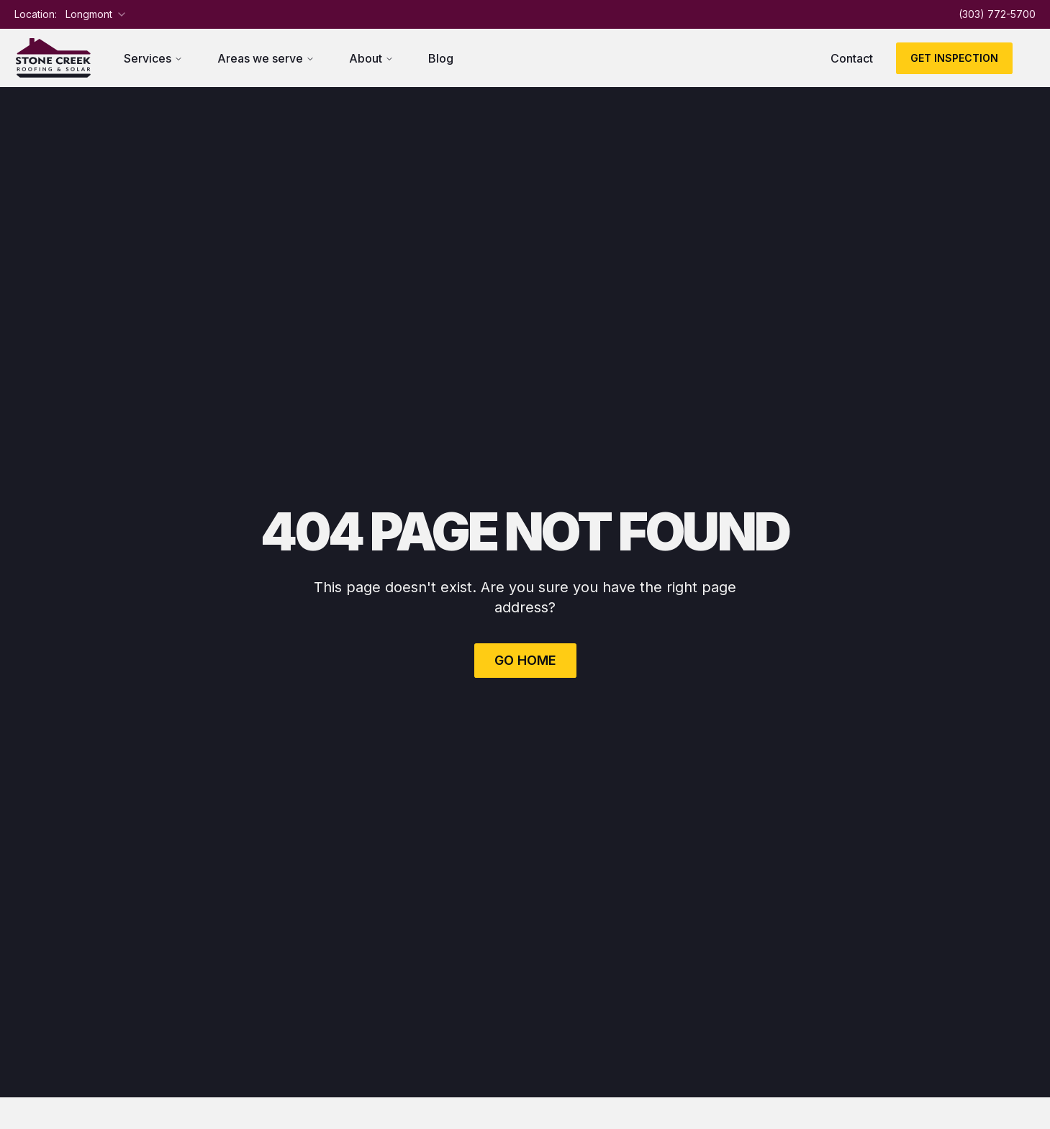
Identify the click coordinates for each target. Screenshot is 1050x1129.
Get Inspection (954, 58)
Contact (852, 58)
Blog (440, 58)
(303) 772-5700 (997, 14)
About (371, 58)
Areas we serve (265, 58)
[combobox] (96, 14)
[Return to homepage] (53, 58)
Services (153, 58)
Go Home (525, 660)
